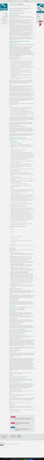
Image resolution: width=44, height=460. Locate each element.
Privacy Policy (30, 459)
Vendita (38, 13)
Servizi (5, 18)
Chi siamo (5, 15)
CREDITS (18, 435)
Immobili (4, 20)
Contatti (4, 24)
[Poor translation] (2, 445)
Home (5, 13)
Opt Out (30, 223)
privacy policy (30, 180)
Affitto (41, 13)
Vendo (5, 22)
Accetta (25, 459)
